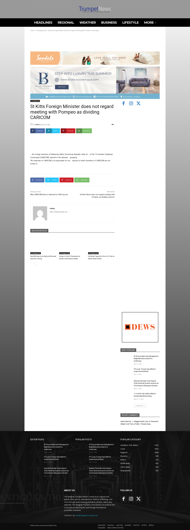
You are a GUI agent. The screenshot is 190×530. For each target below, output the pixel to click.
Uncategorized (41, 30)
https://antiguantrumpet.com (58, 212)
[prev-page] (31, 263)
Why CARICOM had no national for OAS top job (49, 194)
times (37, 124)
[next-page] (35, 263)
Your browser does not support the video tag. (48, 42)
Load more (140, 406)
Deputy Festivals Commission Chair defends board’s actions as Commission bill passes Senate (146, 383)
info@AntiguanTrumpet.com (87, 515)
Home (32, 30)
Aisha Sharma (125, 421)
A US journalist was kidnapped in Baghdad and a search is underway (146, 358)
